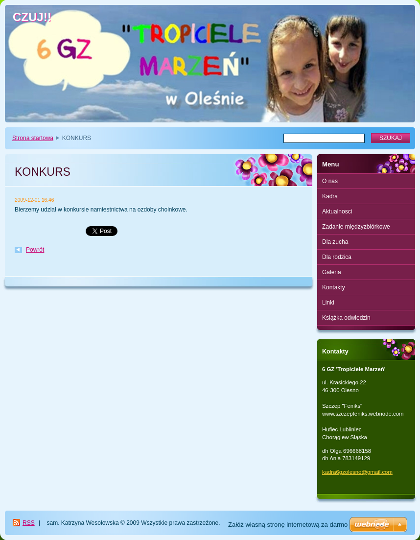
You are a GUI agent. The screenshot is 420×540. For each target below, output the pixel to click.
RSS (29, 522)
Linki (328, 302)
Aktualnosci (337, 211)
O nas (330, 181)
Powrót (35, 249)
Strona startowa (32, 138)
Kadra (330, 196)
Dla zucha (335, 241)
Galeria (331, 272)
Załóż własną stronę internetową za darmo (288, 524)
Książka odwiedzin (346, 317)
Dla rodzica (336, 257)
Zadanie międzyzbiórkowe (356, 226)
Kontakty (333, 287)
